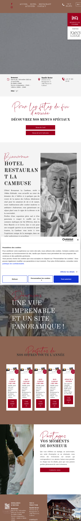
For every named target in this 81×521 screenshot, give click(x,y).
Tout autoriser (66, 279)
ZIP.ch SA (7, 517)
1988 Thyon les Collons (46, 84)
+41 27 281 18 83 (35, 497)
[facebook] (11, 4)
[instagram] (11, 7)
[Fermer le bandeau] (78, 240)
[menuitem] (23, 4)
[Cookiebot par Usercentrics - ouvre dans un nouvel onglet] (64, 239)
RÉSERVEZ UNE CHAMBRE (75, 23)
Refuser (15, 279)
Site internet (36, 515)
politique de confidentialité (13, 263)
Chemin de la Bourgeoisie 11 (46, 81)
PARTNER (75, 29)
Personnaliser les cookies (40, 279)
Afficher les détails (67, 272)
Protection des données (19, 517)
